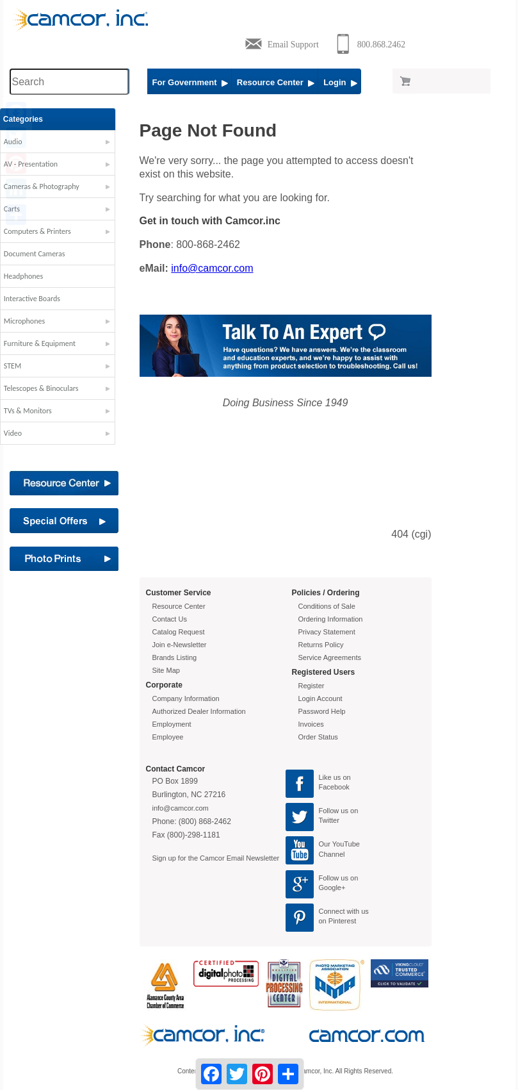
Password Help (322, 711)
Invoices (311, 724)
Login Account (320, 698)
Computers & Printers (47, 231)
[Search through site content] (69, 82)
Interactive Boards (41, 298)
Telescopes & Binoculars (50, 388)
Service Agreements (329, 657)
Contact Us (169, 619)
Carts (21, 208)
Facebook (334, 787)
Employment (171, 724)
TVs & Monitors (37, 410)
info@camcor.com (212, 268)
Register (311, 686)
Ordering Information (330, 619)
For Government (190, 82)
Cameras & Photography (51, 186)
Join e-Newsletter (179, 644)
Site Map (166, 670)
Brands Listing (174, 657)
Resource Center (275, 82)
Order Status (318, 737)
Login (340, 82)
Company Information (186, 698)
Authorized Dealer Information (199, 711)
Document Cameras (44, 253)
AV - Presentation (40, 164)
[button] (67, 145)
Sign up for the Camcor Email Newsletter (216, 858)
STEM (22, 365)
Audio (22, 141)
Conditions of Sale (326, 606)
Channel (332, 854)
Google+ (332, 887)
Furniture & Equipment (49, 343)
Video (22, 433)
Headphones (33, 276)
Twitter (329, 820)
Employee (168, 737)
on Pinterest (338, 921)
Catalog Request (178, 632)
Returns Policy (321, 644)
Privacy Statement (326, 632)
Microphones (33, 321)
